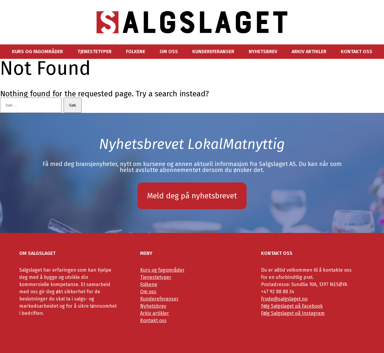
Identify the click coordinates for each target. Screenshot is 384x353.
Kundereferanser (213, 51)
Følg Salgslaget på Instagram (293, 313)
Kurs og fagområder (37, 51)
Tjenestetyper (94, 51)
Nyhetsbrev (263, 51)
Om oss (169, 51)
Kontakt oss (356, 51)
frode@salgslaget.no (284, 299)
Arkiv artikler (309, 51)
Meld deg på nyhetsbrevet (192, 196)
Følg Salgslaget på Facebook (292, 306)
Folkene (135, 51)
